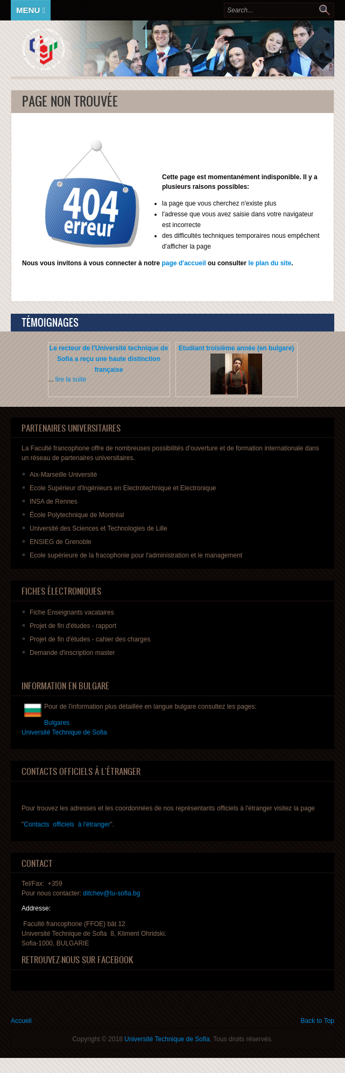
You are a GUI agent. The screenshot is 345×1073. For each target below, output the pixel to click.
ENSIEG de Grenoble (60, 542)
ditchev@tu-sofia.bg (111, 893)
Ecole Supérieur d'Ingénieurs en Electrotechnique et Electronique (123, 488)
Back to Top (317, 1021)
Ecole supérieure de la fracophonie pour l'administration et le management (136, 555)
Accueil (21, 1021)
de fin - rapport (73, 626)
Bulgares (56, 722)
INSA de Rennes (54, 501)
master (72, 652)
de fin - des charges (90, 639)
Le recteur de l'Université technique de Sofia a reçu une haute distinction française (109, 358)
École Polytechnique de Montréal (77, 515)
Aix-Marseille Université (63, 474)
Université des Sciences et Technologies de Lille (98, 528)
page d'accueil (183, 263)
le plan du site (269, 263)
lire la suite (70, 379)
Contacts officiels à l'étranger (67, 824)
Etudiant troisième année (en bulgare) (236, 348)
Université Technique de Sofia (167, 1039)
